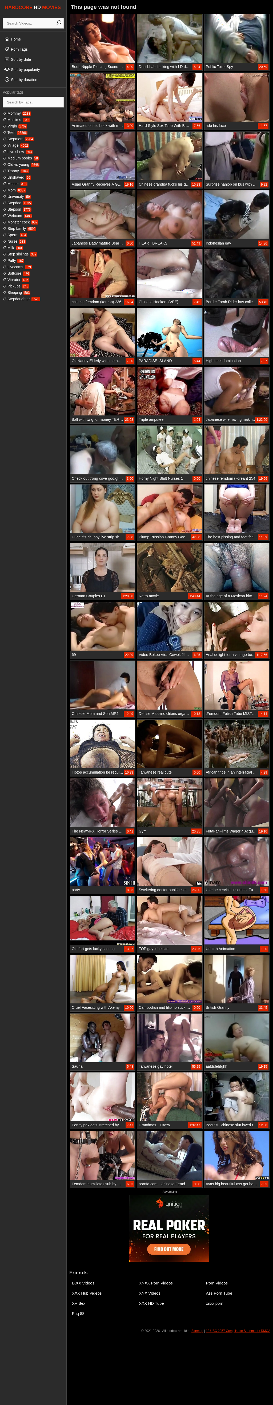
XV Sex (78, 1303)
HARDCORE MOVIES (33, 7)
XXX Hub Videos (87, 1293)
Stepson (17, 209)
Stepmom (18, 139)
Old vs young (21, 164)
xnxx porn (214, 1303)
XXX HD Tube (151, 1303)
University (17, 196)
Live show (18, 152)
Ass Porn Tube (219, 1293)
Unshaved (17, 177)
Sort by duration (20, 79)
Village (16, 145)
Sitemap (197, 1331)
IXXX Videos (83, 1283)
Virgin (15, 126)
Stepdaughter (21, 299)
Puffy (13, 260)
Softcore (16, 273)
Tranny (16, 171)
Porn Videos (217, 1283)
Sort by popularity (22, 69)
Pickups (16, 286)
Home (12, 39)
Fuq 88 (78, 1313)
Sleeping (16, 292)
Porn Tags (16, 49)
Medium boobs (21, 158)
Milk (13, 248)
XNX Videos (149, 1293)
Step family (19, 228)
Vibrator (16, 280)
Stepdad (17, 203)
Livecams (17, 267)
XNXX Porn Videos (155, 1283)
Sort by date (17, 59)
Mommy (17, 113)
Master (15, 184)
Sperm (15, 235)
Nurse (14, 241)
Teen (15, 132)
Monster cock (20, 222)
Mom (14, 190)
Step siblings (20, 254)
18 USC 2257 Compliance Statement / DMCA (238, 1331)
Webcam (17, 216)
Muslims (16, 120)
